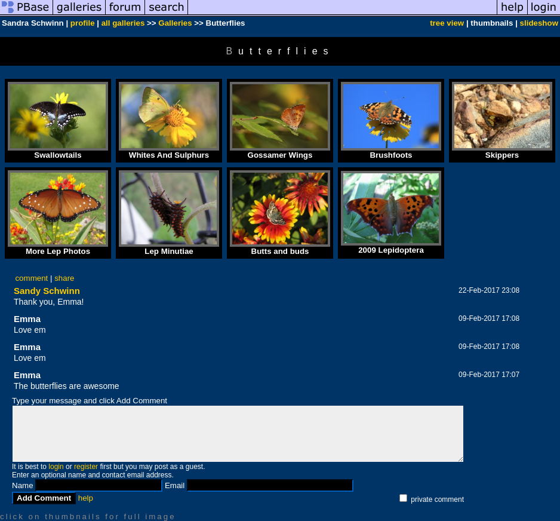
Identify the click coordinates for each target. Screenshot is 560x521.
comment (31, 278)
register (86, 466)
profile (82, 23)
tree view (447, 23)
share (64, 278)
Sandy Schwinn (47, 291)
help (85, 498)
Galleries (175, 23)
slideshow (539, 23)
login (55, 466)
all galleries (123, 23)
